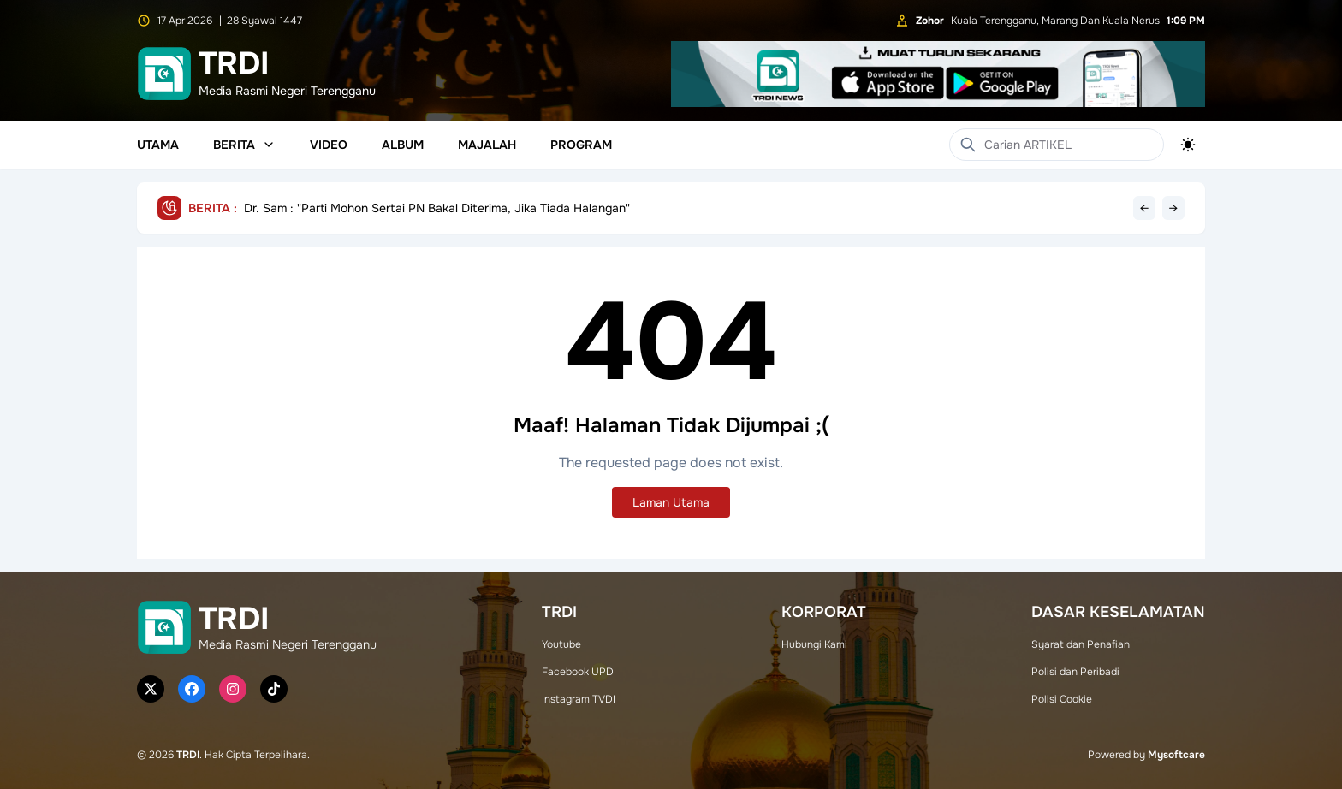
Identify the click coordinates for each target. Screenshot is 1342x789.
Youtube (561, 644)
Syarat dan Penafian (1080, 644)
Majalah (487, 144)
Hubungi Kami (814, 644)
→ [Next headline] (1173, 208)
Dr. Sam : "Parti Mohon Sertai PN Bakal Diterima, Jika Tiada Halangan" (437, 208)
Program (581, 144)
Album (403, 144)
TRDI (187, 755)
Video (328, 144)
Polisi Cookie (1061, 699)
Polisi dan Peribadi (1075, 672)
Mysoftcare (1176, 755)
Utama (158, 144)
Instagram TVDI (578, 699)
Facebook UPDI (579, 672)
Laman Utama (671, 502)
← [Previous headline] (1144, 208)
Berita (244, 144)
